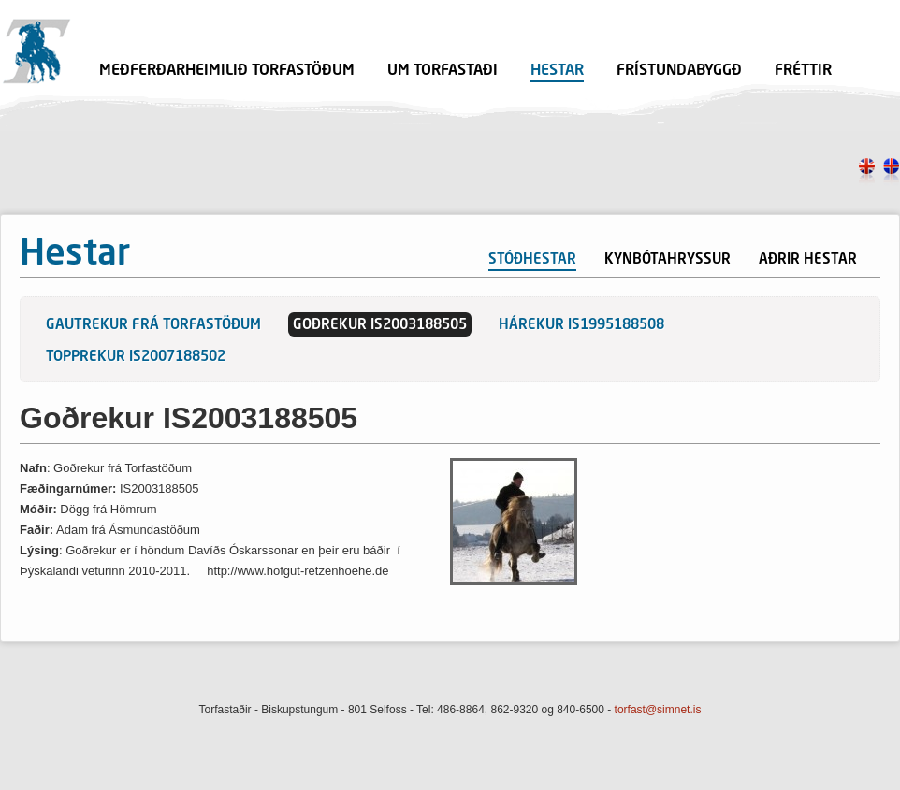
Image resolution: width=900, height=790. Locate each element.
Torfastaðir (36, 51)
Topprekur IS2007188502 (135, 358)
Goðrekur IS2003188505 (380, 326)
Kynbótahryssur (667, 260)
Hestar (557, 71)
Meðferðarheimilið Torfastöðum (227, 71)
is (891, 172)
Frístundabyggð (679, 71)
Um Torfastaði (442, 71)
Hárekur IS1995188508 (581, 326)
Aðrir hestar (808, 260)
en (867, 172)
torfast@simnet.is (658, 709)
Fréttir (803, 71)
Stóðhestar (532, 260)
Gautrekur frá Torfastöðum (153, 326)
